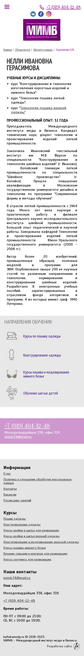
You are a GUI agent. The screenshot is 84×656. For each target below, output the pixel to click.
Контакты (10, 489)
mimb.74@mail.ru (18, 437)
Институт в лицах (43, 50)
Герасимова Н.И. (64, 50)
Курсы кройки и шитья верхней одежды (31, 536)
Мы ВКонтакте (33, 14)
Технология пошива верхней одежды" (38, 110)
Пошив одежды (14, 519)
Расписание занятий (17, 500)
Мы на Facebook (41, 14)
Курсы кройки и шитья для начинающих (31, 530)
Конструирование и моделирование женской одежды (41, 542)
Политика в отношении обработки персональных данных (37, 481)
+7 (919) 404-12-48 (63, 7)
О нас (7, 473)
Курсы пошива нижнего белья (24, 548)
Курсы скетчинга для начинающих (27, 559)
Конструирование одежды (22, 524)
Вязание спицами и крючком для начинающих (35, 554)
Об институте (22, 50)
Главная (7, 50)
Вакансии (9, 495)
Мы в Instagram (49, 14)
